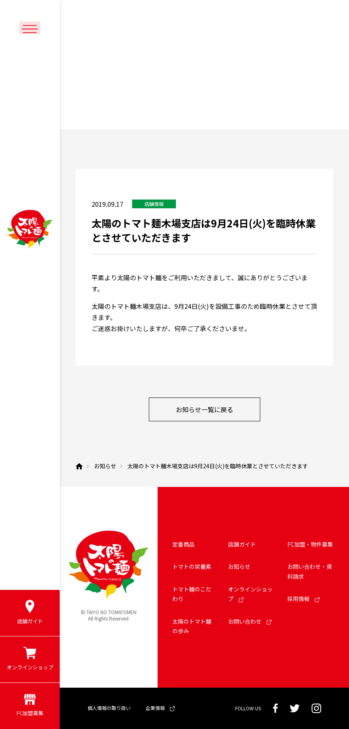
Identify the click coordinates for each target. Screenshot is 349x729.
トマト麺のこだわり (191, 594)
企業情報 (160, 707)
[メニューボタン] (30, 28)
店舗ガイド (242, 544)
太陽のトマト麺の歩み (191, 626)
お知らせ (239, 566)
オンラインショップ (250, 594)
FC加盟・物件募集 (310, 544)
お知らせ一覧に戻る (204, 409)
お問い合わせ (249, 621)
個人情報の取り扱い (109, 707)
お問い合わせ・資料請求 (309, 571)
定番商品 (183, 544)
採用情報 (303, 599)
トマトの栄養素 (191, 566)
